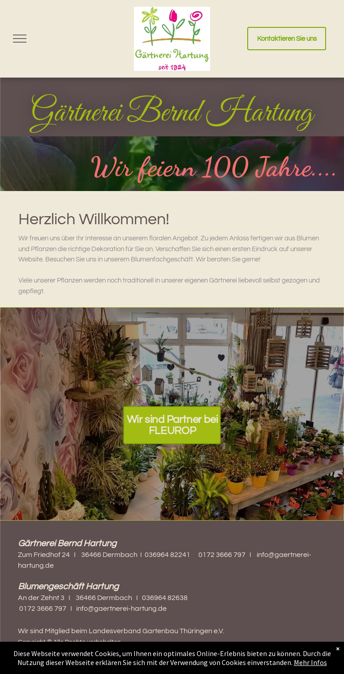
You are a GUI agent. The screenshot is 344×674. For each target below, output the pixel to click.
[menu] (19, 38)
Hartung (259, 113)
